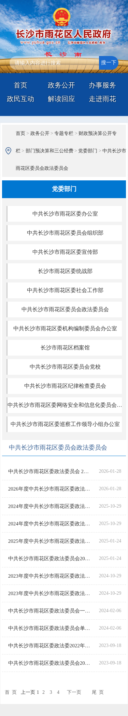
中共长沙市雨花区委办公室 (65, 214)
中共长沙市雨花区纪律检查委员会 (65, 386)
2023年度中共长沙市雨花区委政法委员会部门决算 (49, 576)
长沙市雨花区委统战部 (65, 271)
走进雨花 (102, 98)
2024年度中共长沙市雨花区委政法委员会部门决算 (49, 506)
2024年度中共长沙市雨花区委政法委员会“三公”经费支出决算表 (49, 523)
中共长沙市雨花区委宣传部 (65, 252)
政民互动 (20, 98)
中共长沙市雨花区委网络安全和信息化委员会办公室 (65, 405)
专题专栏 (63, 133)
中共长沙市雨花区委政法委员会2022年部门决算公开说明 (49, 663)
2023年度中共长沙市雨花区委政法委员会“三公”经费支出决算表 (49, 593)
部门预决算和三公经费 (49, 150)
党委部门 (87, 150)
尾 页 (98, 692)
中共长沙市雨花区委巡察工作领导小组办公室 (65, 424)
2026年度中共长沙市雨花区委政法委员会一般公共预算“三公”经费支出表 (49, 489)
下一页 (74, 692)
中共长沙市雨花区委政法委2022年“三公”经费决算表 (49, 645)
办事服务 (102, 85)
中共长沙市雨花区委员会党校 (65, 367)
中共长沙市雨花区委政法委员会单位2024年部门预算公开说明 (49, 628)
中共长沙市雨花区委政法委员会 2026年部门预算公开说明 (49, 471)
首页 (20, 85)
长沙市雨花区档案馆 (65, 347)
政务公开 (61, 85)
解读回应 (61, 98)
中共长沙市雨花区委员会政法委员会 (65, 309)
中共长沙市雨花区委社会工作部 (65, 290)
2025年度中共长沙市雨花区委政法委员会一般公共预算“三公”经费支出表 (49, 541)
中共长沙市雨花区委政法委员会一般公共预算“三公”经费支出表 (49, 611)
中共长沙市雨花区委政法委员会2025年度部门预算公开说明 (49, 558)
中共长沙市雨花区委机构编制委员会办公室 (65, 328)
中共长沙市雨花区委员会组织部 (65, 233)
